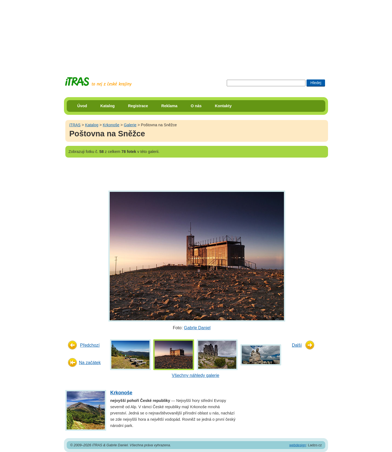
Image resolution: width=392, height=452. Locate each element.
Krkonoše (111, 125)
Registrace (138, 106)
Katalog (107, 106)
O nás (196, 106)
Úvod (82, 106)
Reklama (169, 106)
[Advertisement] (196, 34)
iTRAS (75, 125)
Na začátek (90, 362)
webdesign (297, 445)
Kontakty (223, 106)
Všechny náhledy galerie (195, 375)
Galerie (130, 125)
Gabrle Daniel (197, 327)
